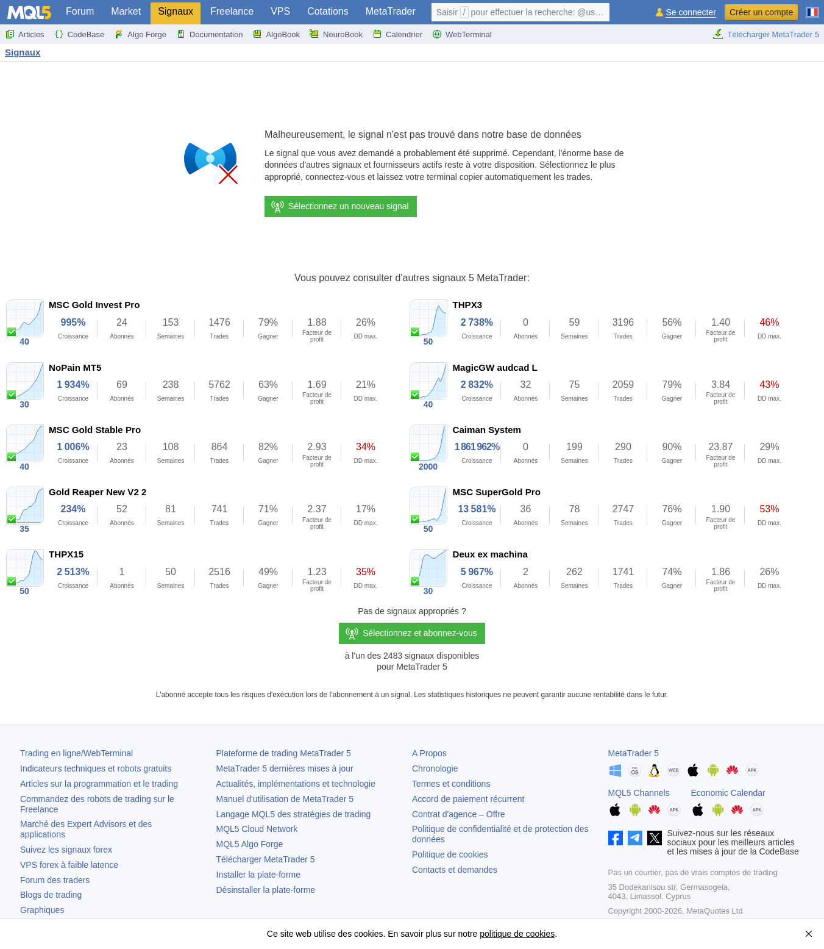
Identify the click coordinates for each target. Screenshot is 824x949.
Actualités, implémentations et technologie (295, 784)
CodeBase (79, 34)
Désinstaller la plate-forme (266, 890)
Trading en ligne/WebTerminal (76, 753)
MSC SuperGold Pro (496, 492)
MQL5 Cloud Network (257, 829)
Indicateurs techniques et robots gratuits (95, 768)
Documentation (209, 34)
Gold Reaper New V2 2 (97, 492)
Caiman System (486, 429)
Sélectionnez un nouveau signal (339, 206)
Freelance (232, 11)
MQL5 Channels (639, 793)
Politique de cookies (450, 854)
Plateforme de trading (283, 753)
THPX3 (467, 304)
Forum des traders (55, 880)
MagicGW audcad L (494, 367)
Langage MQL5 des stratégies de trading (293, 814)
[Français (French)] (812, 7)
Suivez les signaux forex (66, 849)
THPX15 (66, 554)
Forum (80, 11)
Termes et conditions (451, 784)
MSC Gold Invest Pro (94, 304)
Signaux (175, 11)
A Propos (429, 753)
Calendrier (397, 34)
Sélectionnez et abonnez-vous (420, 633)
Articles (24, 34)
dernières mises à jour (284, 768)
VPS (280, 11)
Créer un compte (761, 12)
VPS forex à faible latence (69, 865)
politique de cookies (517, 934)
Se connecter (691, 12)
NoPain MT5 (75, 367)
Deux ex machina (489, 554)
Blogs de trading (51, 895)
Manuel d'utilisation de (285, 799)
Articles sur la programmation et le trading (99, 784)
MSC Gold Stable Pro (95, 429)
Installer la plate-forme (258, 874)
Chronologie (435, 768)
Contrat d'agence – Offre (458, 814)
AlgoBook (276, 34)
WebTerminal (462, 34)
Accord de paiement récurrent (468, 799)
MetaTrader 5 (633, 753)
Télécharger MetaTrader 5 (765, 34)
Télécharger (265, 859)
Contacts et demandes (454, 870)
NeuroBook (336, 34)
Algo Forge (140, 34)
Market (126, 11)
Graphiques (42, 910)
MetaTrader (391, 11)
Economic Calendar (728, 793)
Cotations (328, 11)
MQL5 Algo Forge (249, 844)
